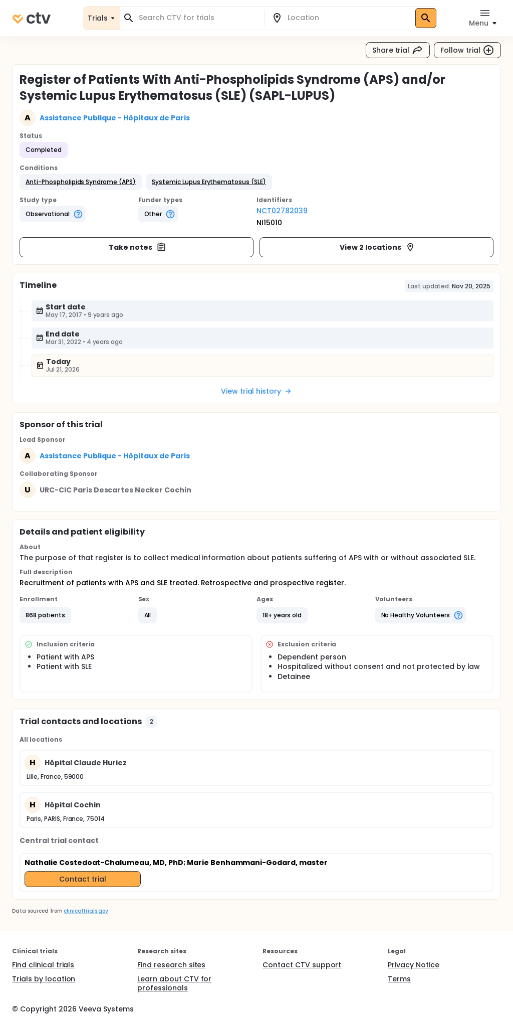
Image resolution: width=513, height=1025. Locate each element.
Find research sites (171, 964)
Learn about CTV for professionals (174, 983)
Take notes (137, 247)
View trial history (256, 391)
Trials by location (43, 978)
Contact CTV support (302, 964)
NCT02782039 (282, 210)
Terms (399, 978)
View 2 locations (377, 247)
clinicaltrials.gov (86, 911)
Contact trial (82, 879)
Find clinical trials (43, 964)
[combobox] (198, 18)
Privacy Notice (413, 964)
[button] (81, 182)
